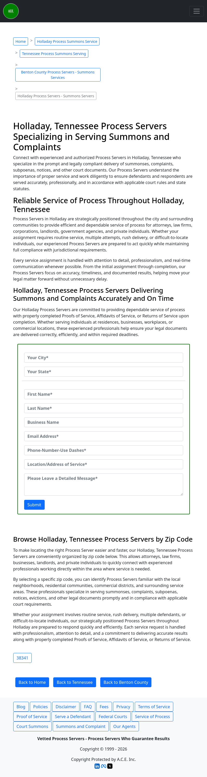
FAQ (88, 707)
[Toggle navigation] (196, 11)
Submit (34, 505)
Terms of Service (154, 707)
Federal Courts (113, 716)
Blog (21, 707)
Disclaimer (66, 707)
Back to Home (32, 682)
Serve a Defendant (73, 716)
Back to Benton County (126, 682)
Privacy (123, 707)
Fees (104, 707)
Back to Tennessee (74, 682)
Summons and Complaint (80, 726)
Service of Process (152, 716)
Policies (40, 707)
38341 (23, 658)
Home (21, 41)
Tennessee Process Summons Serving (54, 53)
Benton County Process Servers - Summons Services (58, 75)
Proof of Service (32, 716)
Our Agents (124, 726)
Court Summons (32, 726)
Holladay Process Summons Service (67, 41)
